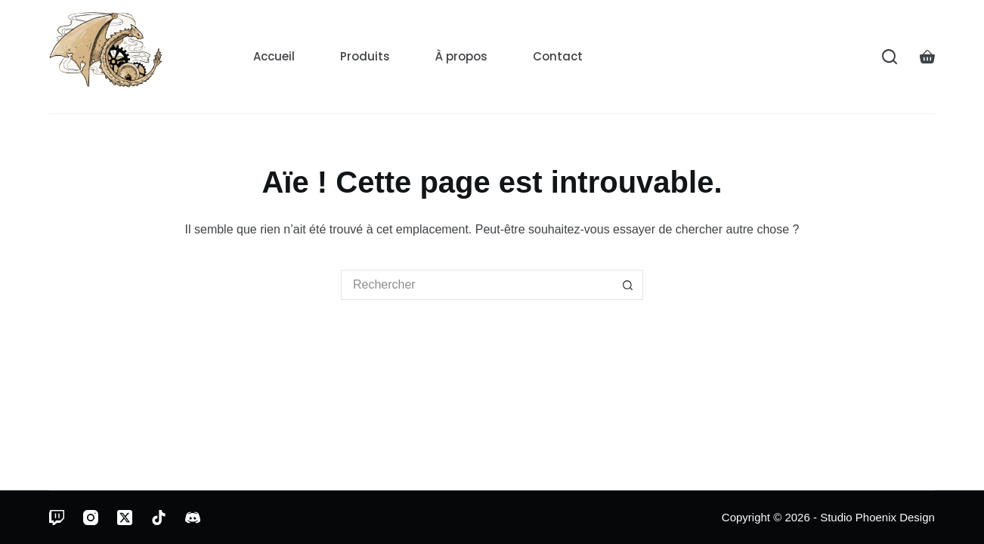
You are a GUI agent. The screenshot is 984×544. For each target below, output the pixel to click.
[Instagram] (90, 517)
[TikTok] (158, 517)
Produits (365, 56)
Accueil (274, 56)
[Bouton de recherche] (628, 285)
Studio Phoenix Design (877, 517)
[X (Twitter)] (124, 517)
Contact (558, 56)
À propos (461, 56)
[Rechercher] (889, 56)
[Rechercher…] (477, 285)
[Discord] (192, 517)
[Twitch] (56, 517)
